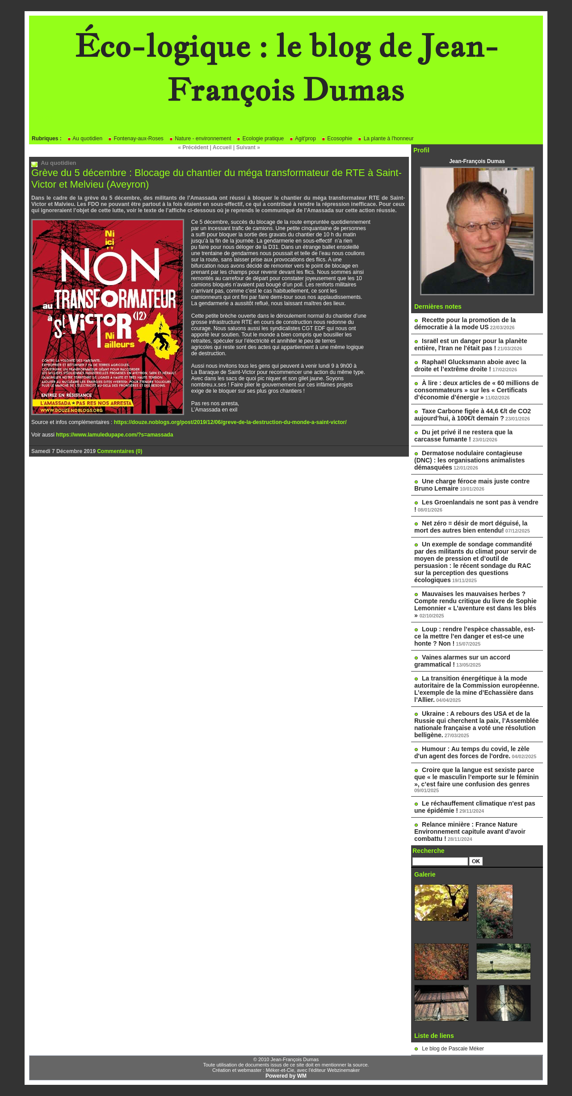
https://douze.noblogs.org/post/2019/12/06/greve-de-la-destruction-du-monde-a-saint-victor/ (230, 422)
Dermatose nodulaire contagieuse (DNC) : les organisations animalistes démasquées (469, 460)
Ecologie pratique (260, 138)
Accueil (222, 147)
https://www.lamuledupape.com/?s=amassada (114, 435)
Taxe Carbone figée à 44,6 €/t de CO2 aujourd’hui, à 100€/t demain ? (472, 414)
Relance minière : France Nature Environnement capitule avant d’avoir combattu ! (470, 831)
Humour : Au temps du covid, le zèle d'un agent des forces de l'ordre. (472, 752)
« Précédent (193, 147)
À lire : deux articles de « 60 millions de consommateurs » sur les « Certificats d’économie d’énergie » (476, 390)
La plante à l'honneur (385, 138)
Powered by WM (286, 1076)
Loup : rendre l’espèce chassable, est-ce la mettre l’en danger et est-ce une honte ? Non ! (474, 636)
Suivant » (248, 147)
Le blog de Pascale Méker (453, 1049)
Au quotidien (84, 138)
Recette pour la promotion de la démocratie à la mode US (465, 323)
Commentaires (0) (119, 451)
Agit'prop (302, 138)
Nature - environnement (200, 138)
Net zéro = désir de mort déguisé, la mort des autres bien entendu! (470, 527)
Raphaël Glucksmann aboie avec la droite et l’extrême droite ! (470, 365)
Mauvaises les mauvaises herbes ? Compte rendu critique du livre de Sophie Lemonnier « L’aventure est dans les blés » (475, 604)
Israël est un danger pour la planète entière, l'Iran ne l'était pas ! (470, 344)
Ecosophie (336, 138)
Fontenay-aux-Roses (136, 138)
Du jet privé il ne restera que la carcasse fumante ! (463, 435)
